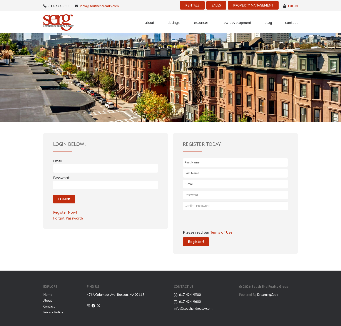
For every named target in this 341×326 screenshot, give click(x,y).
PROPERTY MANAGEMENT (253, 5)
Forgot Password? (68, 218)
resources (201, 22)
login (290, 6)
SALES (216, 5)
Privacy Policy (53, 312)
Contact (49, 306)
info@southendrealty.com (97, 6)
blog (268, 22)
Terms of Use (220, 232)
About (47, 300)
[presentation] (216, 220)
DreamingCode (267, 294)
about (149, 22)
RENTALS (192, 5)
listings (173, 22)
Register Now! (65, 212)
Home (47, 294)
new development (236, 22)
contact (291, 22)
